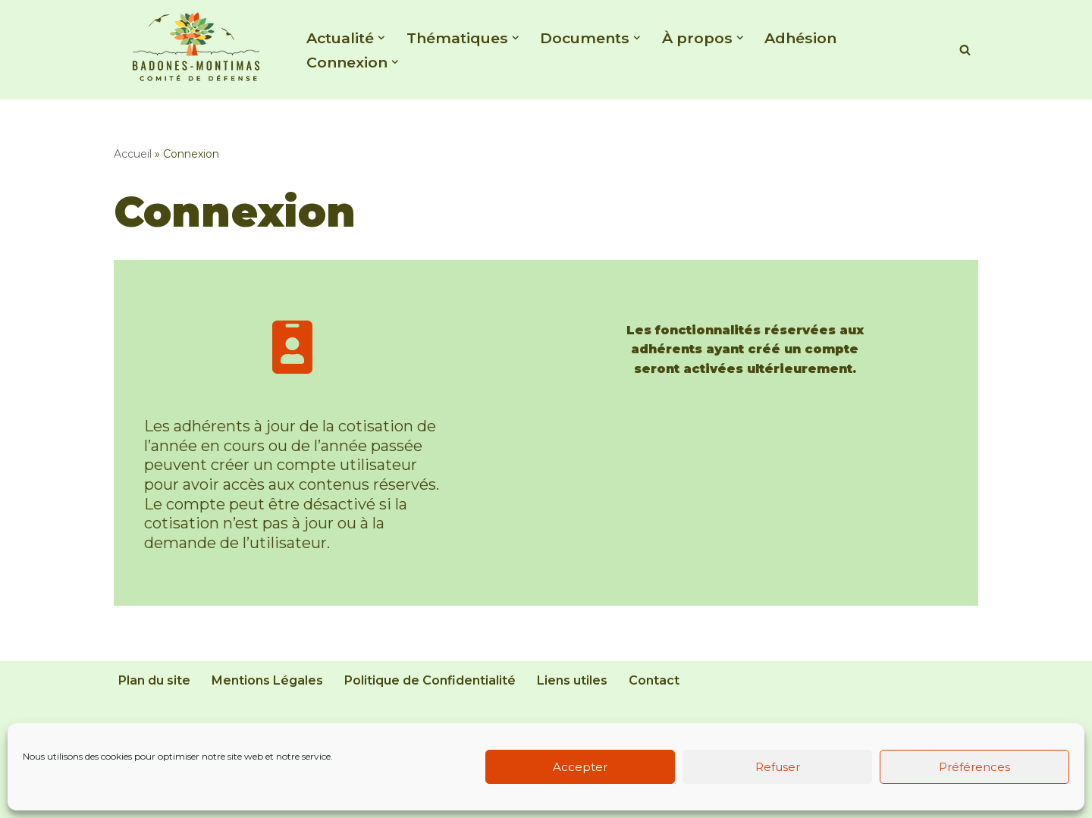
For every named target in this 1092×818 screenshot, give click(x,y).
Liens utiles (572, 680)
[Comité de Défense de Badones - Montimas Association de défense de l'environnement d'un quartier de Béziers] (197, 46)
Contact (654, 680)
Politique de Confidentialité (430, 680)
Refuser (777, 767)
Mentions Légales (267, 680)
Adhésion (800, 38)
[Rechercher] (965, 49)
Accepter (580, 767)
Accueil (133, 154)
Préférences (974, 767)
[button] (381, 38)
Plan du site (154, 680)
